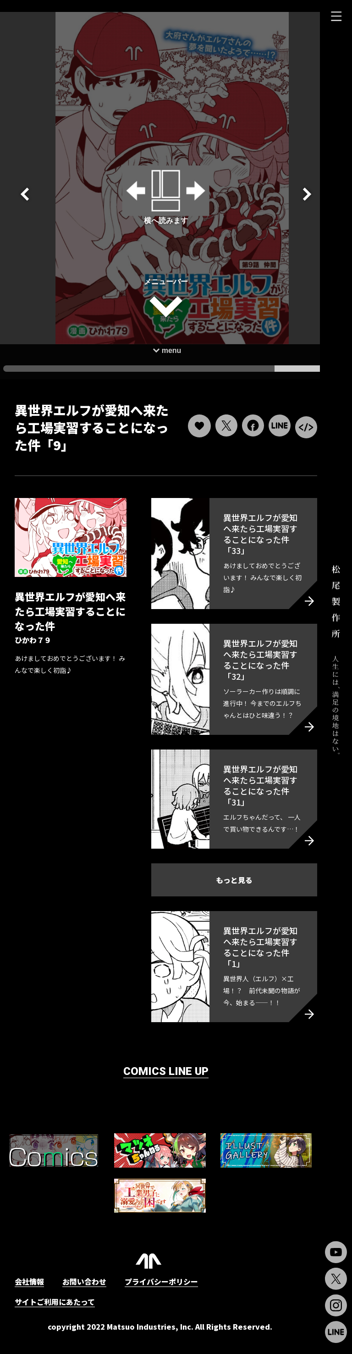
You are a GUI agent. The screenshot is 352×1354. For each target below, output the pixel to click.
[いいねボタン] (187, 414)
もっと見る (226, 891)
